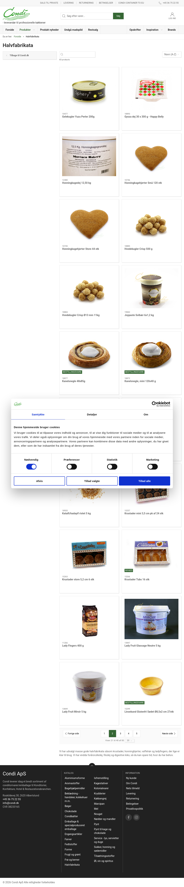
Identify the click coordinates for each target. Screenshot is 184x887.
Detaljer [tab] (92, 414)
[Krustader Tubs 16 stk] (151, 553)
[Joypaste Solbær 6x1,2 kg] (151, 288)
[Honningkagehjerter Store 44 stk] (89, 222)
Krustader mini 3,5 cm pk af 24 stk (144, 513)
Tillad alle (144, 481)
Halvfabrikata (72, 864)
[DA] (24, 16)
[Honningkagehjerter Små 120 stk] (151, 156)
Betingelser (106, 3)
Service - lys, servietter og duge (106, 840)
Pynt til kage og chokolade (102, 831)
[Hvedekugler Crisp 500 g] (151, 222)
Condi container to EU (131, 3)
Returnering (86, 3)
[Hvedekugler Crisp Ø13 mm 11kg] (89, 288)
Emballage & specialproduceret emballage (75, 825)
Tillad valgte (92, 481)
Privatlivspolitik (134, 808)
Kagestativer (101, 783)
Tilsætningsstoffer (104, 856)
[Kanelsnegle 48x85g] (89, 354)
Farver (68, 839)
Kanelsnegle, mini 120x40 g (140, 381)
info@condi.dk (11, 803)
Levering (68, 3)
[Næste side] (169, 733)
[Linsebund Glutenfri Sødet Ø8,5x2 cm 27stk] (151, 685)
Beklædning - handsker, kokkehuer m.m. (76, 797)
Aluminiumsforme (75, 778)
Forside (17, 36)
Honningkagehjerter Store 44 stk (80, 248)
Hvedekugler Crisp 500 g (138, 248)
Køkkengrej (100, 798)
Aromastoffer (72, 783)
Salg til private (49, 3)
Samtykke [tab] (38, 414)
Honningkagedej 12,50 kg (76, 182)
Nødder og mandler (105, 819)
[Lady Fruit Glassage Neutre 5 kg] (151, 619)
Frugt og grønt (72, 854)
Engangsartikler (73, 834)
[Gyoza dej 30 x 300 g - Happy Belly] (151, 90)
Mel (96, 808)
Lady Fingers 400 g (73, 645)
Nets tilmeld (132, 788)
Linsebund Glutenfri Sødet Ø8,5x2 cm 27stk (149, 711)
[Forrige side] (71, 733)
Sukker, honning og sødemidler (104, 849)
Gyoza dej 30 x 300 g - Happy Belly (144, 116)
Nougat (98, 814)
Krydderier (99, 793)
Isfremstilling (101, 778)
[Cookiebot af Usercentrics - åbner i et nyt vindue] (154, 404)
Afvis (39, 481)
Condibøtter (71, 816)
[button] (27, 30)
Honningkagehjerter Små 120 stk (143, 182)
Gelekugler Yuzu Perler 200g (78, 116)
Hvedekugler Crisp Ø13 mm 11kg (81, 315)
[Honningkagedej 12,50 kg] (89, 156)
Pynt (96, 824)
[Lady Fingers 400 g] (89, 619)
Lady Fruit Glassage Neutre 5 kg (142, 645)
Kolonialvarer (101, 788)
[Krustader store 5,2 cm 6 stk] (89, 553)
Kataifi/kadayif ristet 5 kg (76, 513)
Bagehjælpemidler (75, 788)
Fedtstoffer (71, 844)
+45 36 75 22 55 (12, 799)
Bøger (68, 806)
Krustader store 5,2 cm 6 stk (78, 579)
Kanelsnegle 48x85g (73, 381)
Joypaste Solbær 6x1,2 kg (139, 315)
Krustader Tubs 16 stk (137, 579)
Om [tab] (146, 414)
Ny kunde (131, 778)
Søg (118, 16)
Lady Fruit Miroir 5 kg (74, 711)
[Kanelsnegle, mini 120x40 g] (151, 354)
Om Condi (131, 783)
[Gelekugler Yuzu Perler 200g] (89, 90)
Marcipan (99, 803)
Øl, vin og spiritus (103, 861)
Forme (68, 849)
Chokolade (71, 811)
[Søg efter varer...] (80, 54)
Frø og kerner (72, 859)
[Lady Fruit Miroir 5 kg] (89, 685)
